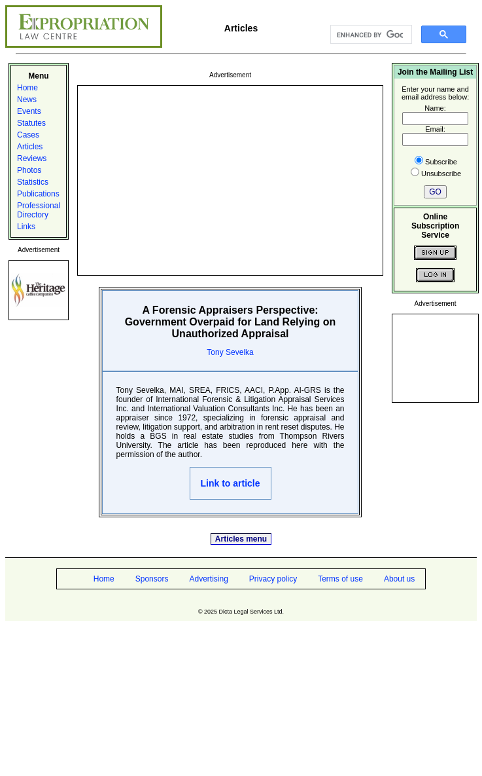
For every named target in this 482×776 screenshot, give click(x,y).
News (27, 99)
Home (27, 87)
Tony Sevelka (230, 352)
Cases (28, 134)
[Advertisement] (230, 179)
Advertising (208, 578)
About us (399, 578)
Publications (38, 193)
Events (29, 111)
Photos (29, 170)
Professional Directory (38, 210)
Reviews (31, 158)
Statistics (32, 182)
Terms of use (340, 578)
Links (26, 226)
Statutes (31, 123)
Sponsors (152, 578)
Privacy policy (273, 578)
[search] (370, 35)
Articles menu (241, 539)
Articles (30, 146)
